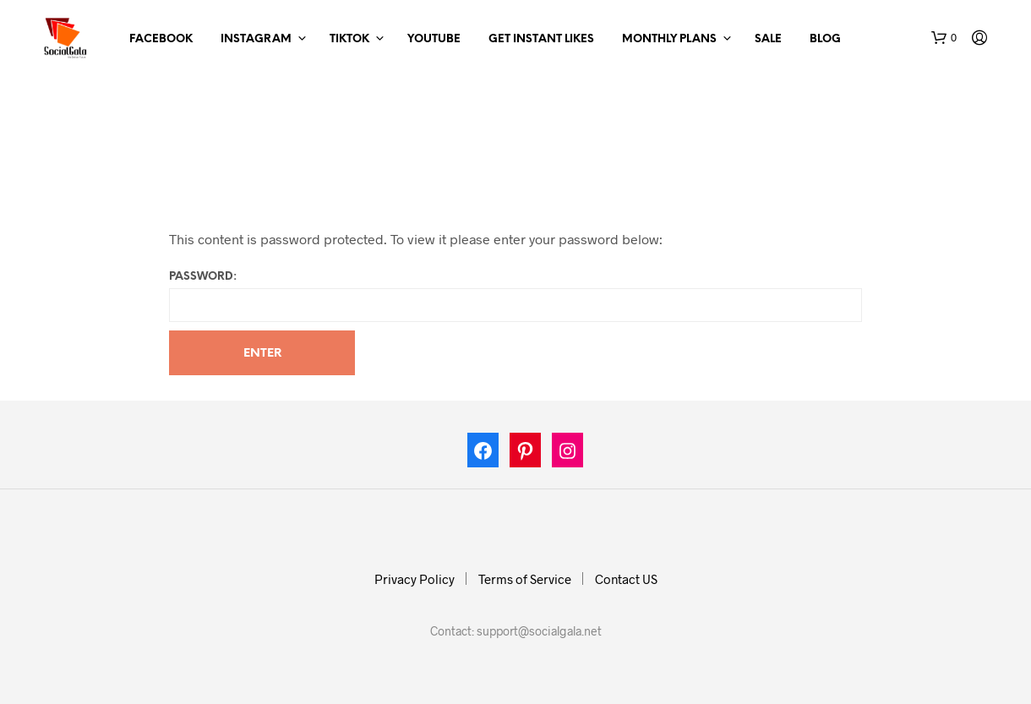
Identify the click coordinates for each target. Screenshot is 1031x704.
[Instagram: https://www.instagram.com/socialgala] (568, 454)
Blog (825, 39)
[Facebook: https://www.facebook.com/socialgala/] (483, 454)
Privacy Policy (414, 579)
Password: (515, 296)
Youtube (434, 39)
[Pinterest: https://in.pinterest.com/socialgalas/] (526, 454)
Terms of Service (524, 579)
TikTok (349, 39)
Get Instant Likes (541, 39)
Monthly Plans (669, 39)
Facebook (161, 39)
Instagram (256, 39)
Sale (768, 39)
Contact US (626, 579)
